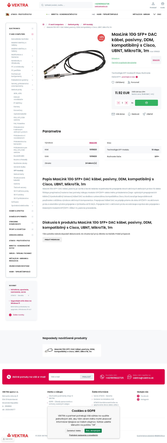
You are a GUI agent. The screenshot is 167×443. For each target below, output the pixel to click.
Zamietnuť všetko (74, 431)
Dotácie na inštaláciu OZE (104, 399)
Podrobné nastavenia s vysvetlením (83, 435)
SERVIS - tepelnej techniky (20, 253)
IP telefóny (18, 103)
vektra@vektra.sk (101, 6)
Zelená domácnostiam (19, 266)
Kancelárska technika (19, 39)
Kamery (17, 107)
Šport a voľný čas (17, 229)
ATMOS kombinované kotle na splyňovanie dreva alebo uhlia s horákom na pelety (106, 404)
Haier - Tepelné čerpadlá (19, 272)
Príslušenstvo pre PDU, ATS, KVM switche (20, 149)
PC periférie (16, 70)
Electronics (14, 28)
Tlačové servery (20, 187)
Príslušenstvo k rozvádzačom (19, 136)
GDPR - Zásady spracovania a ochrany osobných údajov (60, 402)
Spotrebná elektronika (20, 205)
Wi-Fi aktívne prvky (21, 191)
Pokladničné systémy (19, 80)
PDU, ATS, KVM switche (19, 118)
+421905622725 (102, 4)
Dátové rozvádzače (18, 98)
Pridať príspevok (52, 240)
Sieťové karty (19, 174)
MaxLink (156, 60)
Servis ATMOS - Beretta (103, 396)
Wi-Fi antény (19, 195)
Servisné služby (20, 167)
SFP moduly (88, 24)
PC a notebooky (17, 67)
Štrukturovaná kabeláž (19, 179)
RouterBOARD (19, 156)
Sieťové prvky (73, 24)
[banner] (17, 5)
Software (15, 202)
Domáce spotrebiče (18, 216)
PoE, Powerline (19, 123)
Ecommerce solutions (145, 436)
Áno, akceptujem (93, 431)
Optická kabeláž (20, 114)
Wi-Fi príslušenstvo (21, 198)
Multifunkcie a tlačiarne (17, 56)
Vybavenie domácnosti (15, 223)
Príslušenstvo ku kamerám (20, 142)
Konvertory (18, 110)
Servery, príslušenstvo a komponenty (20, 84)
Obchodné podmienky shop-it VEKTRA (61, 397)
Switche (17, 184)
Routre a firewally (20, 159)
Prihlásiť (86, 377)
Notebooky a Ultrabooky (16, 62)
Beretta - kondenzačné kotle (19, 247)
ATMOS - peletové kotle (19, 240)
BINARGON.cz (160, 436)
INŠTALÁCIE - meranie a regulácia (18, 259)
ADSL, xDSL (18, 93)
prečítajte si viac (128, 77)
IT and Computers (56, 24)
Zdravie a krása (16, 235)
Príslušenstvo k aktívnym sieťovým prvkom (20, 129)
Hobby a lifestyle (16, 211)
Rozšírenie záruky (20, 163)
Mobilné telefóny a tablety (18, 44)
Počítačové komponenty (16, 75)
